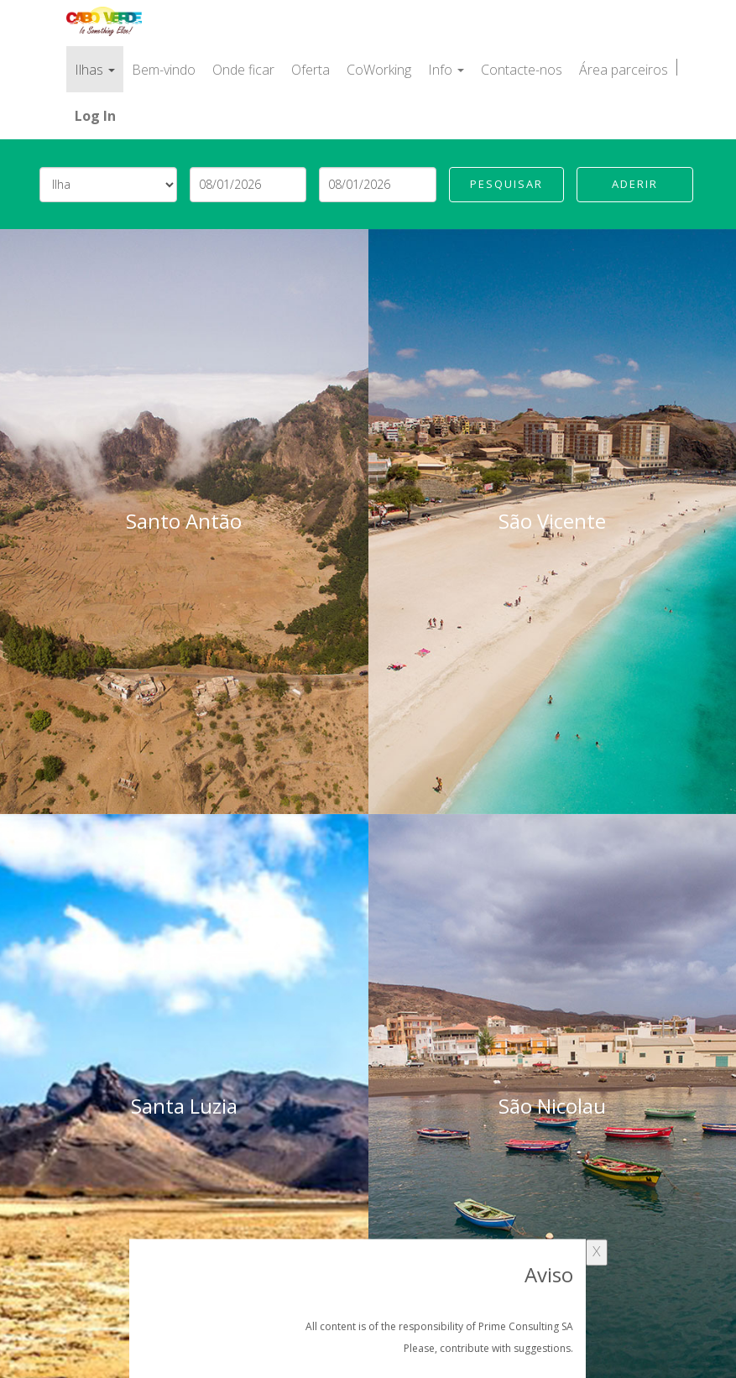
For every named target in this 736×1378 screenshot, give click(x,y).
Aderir (635, 183)
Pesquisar (506, 183)
